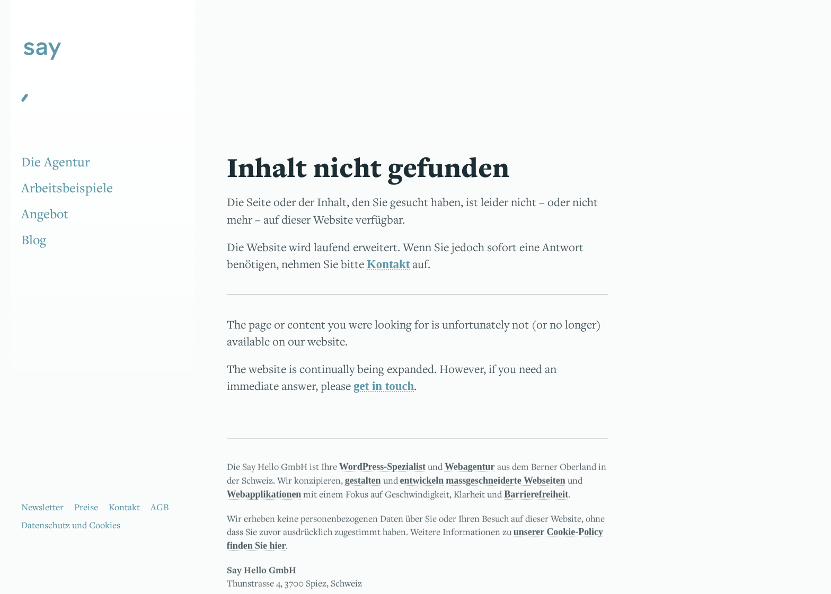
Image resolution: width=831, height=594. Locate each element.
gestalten (363, 483)
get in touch (383, 386)
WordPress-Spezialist (382, 470)
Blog (33, 239)
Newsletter (42, 507)
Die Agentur (55, 161)
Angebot (44, 213)
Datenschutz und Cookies (70, 525)
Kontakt (124, 507)
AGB (160, 507)
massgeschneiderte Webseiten (505, 483)
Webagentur (470, 470)
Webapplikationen (264, 498)
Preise (86, 507)
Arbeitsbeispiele (67, 187)
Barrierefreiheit (536, 498)
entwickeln (422, 483)
